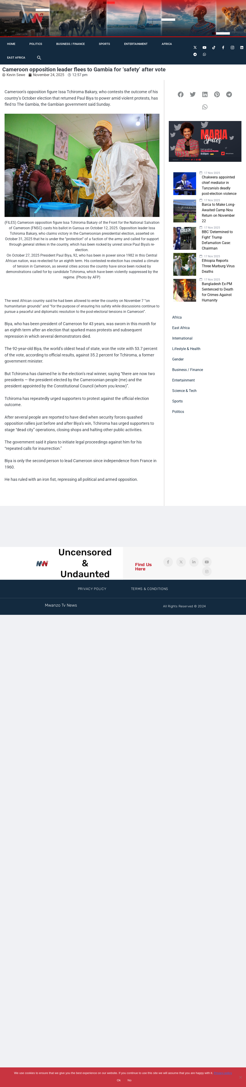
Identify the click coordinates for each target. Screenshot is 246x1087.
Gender (178, 359)
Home (11, 44)
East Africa (16, 57)
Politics (35, 44)
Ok (119, 1080)
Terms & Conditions (149, 589)
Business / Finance (70, 44)
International (182, 338)
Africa (167, 44)
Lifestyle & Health (186, 349)
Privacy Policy (92, 589)
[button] (39, 57)
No (129, 1080)
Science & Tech (184, 391)
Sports (104, 44)
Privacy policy (223, 1073)
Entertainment (136, 44)
